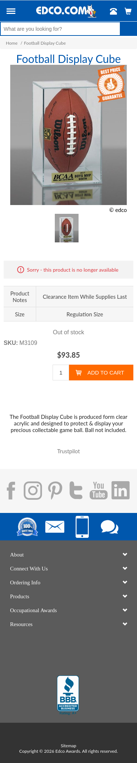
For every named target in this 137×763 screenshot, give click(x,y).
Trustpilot (68, 451)
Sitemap (68, 745)
